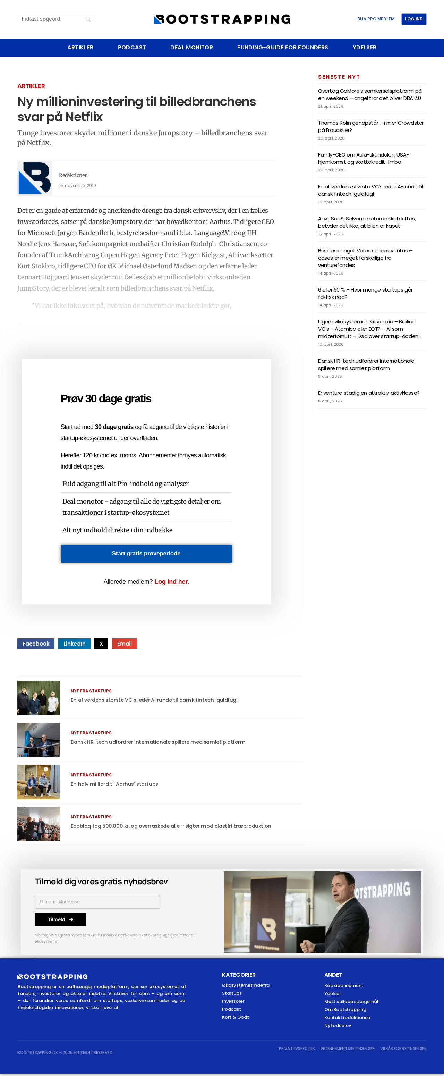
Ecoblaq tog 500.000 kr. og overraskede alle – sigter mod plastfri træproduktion (177, 828)
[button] (35, 645)
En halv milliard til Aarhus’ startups (116, 786)
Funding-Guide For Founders (282, 47)
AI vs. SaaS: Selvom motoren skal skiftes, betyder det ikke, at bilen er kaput (367, 222)
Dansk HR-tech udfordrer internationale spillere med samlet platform (162, 744)
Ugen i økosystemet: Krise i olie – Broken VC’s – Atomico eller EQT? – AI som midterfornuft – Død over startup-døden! (368, 329)
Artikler (80, 47)
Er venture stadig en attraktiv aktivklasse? (369, 392)
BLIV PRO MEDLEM (375, 19)
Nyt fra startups (91, 693)
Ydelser (365, 47)
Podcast (132, 47)
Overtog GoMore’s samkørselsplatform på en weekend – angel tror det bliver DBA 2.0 (370, 94)
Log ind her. (171, 583)
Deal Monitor (191, 47)
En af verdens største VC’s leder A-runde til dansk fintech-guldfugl (158, 702)
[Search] (56, 19)
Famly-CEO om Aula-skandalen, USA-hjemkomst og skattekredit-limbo (363, 158)
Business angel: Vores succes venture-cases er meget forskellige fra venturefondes (365, 258)
